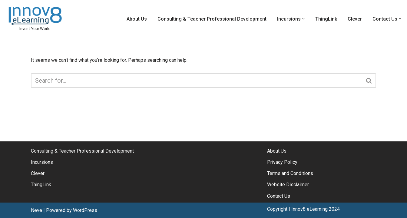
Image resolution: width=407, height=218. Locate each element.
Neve (36, 210)
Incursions (42, 162)
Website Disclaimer (288, 184)
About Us (137, 19)
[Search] (196, 80)
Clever (355, 19)
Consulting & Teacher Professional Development (211, 19)
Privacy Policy (282, 162)
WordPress (85, 210)
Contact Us (278, 196)
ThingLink (326, 19)
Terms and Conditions (290, 173)
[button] (303, 19)
